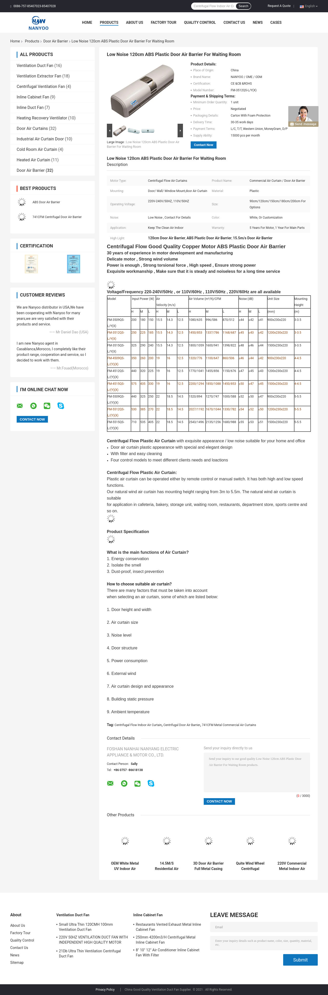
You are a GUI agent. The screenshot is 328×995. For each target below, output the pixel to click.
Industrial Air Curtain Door (40, 139)
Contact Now (203, 145)
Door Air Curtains (32, 128)
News (258, 22)
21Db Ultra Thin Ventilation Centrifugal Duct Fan (90, 953)
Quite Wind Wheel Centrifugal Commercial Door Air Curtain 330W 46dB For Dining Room (250, 866)
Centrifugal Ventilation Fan (41, 86)
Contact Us (234, 22)
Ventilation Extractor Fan (39, 76)
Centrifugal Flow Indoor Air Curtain (138, 725)
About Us (134, 22)
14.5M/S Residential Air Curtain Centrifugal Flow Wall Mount (166, 866)
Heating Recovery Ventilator (42, 118)
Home (87, 22)
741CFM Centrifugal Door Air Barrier (57, 217)
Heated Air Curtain (33, 159)
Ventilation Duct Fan (35, 65)
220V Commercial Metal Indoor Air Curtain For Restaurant (292, 866)
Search (243, 6)
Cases (276, 22)
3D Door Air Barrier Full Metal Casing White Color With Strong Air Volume (208, 866)
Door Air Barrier (55, 41)
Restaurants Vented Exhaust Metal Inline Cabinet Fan (168, 927)
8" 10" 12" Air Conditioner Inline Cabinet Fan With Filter (167, 952)
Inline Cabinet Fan (33, 97)
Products (109, 22)
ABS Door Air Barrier (46, 202)
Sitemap (17, 962)
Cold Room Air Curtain (37, 149)
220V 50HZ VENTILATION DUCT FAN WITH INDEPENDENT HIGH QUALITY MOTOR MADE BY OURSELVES (93, 940)
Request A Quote (279, 6)
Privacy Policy (105, 989)
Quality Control (200, 22)
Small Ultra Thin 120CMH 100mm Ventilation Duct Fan (86, 927)
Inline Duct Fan (30, 107)
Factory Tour (164, 22)
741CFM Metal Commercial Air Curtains (229, 725)
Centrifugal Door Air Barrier (181, 725)
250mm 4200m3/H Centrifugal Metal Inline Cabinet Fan (166, 939)
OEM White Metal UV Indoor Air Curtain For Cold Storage (125, 866)
